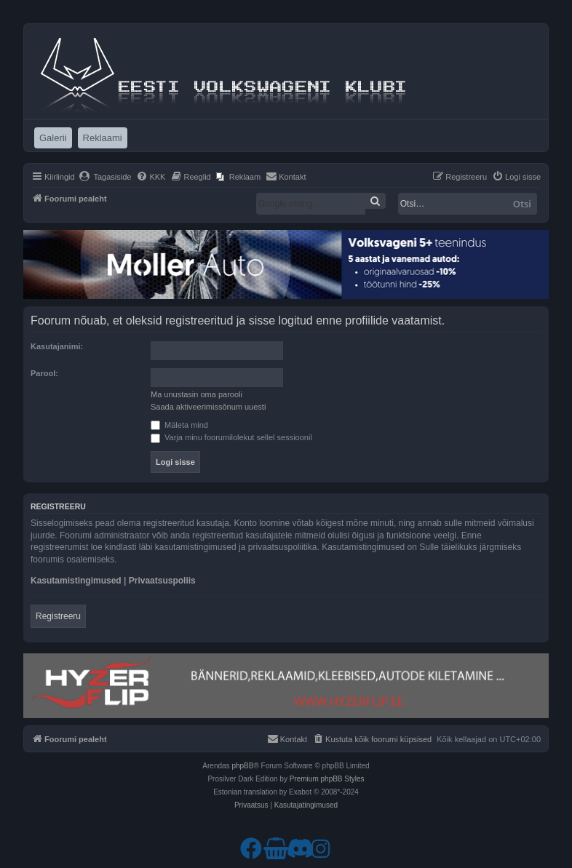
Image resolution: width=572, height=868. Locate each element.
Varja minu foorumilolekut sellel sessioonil (231, 437)
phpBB (242, 766)
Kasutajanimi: (57, 346)
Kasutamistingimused (76, 581)
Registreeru (58, 616)
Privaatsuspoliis (162, 581)
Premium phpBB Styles (327, 779)
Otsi (522, 203)
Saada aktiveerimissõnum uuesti (208, 406)
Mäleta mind (179, 425)
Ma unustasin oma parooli (196, 394)
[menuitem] (105, 177)
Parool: (44, 373)
